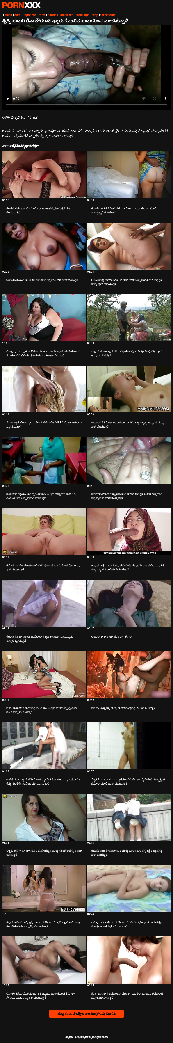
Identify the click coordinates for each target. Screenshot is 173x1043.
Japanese (29, 15)
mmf (42, 15)
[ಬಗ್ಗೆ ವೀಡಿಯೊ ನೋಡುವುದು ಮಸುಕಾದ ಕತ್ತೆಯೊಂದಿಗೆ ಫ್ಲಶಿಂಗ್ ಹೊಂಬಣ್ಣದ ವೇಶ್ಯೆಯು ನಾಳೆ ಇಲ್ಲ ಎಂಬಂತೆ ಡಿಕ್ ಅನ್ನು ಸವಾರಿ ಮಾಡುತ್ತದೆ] (44, 460)
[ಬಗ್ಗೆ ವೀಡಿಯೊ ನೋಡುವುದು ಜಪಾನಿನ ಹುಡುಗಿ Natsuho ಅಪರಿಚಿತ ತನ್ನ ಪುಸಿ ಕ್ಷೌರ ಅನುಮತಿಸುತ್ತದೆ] (44, 246)
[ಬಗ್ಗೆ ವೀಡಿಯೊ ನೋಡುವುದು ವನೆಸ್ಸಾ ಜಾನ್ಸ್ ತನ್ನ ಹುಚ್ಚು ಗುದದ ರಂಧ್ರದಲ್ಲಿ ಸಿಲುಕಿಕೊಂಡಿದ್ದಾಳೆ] (129, 674)
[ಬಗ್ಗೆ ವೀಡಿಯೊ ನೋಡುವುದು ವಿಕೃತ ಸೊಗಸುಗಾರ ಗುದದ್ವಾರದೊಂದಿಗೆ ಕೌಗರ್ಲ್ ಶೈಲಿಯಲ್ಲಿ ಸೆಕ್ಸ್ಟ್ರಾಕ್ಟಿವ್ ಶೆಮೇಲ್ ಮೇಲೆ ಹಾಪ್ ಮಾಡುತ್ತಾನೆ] (129, 745)
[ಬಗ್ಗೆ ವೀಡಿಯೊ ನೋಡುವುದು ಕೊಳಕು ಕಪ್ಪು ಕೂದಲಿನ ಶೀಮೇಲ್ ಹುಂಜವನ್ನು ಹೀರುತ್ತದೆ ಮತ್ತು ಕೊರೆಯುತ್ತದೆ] (44, 175)
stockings (82, 15)
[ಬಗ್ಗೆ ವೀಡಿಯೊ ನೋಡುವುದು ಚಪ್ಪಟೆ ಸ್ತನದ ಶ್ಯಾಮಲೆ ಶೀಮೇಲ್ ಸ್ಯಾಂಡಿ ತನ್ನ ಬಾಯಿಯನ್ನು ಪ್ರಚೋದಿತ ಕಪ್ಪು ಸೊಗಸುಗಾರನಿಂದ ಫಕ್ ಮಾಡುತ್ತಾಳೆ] (44, 745)
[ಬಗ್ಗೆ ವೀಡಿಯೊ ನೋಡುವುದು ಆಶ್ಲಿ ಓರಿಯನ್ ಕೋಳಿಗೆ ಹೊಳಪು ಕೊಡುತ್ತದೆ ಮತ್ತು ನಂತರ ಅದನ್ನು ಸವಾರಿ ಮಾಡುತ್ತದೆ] (44, 817)
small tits (66, 15)
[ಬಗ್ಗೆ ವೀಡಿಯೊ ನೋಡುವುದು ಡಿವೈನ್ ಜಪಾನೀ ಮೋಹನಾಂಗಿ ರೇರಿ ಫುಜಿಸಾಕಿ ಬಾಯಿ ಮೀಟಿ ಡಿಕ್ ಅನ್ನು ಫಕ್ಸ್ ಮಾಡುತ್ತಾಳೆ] (44, 531)
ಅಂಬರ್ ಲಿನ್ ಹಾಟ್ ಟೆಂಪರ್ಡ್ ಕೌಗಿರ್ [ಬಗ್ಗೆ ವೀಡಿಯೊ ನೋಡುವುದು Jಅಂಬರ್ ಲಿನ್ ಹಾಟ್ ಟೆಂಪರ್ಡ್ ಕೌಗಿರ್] (111, 636)
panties (53, 15)
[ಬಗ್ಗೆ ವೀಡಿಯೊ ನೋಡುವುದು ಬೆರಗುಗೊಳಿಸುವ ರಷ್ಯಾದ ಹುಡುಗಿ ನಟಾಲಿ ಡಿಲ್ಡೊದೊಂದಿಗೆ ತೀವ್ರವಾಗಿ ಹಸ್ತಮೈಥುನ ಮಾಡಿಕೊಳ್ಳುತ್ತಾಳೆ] (129, 460)
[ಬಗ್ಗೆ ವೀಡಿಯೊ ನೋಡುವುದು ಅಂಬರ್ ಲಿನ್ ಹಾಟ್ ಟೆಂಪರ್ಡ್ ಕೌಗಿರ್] (129, 603)
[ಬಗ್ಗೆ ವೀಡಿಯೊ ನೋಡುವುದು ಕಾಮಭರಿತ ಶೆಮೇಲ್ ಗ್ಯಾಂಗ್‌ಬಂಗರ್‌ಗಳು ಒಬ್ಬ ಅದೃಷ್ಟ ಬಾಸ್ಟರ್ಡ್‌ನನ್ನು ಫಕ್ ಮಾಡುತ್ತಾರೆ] (129, 389)
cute (17, 15)
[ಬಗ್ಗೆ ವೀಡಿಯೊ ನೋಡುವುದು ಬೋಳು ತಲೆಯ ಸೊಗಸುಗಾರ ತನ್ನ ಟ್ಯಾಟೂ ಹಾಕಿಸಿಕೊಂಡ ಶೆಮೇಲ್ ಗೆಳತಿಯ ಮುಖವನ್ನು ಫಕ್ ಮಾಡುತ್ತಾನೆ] (44, 960)
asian (8, 15)
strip (95, 15)
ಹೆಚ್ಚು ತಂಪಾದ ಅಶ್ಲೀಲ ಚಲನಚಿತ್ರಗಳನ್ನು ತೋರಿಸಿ (86, 1014)
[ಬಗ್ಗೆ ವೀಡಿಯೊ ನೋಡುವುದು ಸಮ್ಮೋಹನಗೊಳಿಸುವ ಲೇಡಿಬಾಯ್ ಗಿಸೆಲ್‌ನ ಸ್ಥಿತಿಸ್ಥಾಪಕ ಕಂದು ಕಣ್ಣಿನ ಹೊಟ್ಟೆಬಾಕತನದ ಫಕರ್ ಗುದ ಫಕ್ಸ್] (129, 888)
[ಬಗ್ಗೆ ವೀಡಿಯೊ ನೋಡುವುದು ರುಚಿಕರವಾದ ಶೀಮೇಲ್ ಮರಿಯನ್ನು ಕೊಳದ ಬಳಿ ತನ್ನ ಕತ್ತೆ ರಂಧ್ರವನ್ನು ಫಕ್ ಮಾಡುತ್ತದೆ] (129, 817)
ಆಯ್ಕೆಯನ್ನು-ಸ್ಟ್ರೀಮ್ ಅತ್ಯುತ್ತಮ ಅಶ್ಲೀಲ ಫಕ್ (21, 5)
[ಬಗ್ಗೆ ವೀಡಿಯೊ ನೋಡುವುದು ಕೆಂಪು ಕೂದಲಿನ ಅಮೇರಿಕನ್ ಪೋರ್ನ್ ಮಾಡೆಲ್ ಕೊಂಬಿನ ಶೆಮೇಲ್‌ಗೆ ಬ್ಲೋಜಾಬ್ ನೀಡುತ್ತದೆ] (129, 960)
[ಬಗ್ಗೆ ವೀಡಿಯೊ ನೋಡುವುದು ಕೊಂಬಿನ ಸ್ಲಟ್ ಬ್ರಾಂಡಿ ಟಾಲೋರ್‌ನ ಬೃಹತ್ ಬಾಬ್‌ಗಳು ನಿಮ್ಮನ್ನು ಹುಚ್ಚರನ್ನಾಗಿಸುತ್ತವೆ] (44, 603)
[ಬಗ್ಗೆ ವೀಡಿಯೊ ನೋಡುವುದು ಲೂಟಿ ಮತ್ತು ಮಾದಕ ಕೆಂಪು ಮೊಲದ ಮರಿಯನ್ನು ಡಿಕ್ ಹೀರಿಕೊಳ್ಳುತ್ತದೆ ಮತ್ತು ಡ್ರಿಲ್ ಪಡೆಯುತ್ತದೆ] (129, 246)
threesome (108, 15)
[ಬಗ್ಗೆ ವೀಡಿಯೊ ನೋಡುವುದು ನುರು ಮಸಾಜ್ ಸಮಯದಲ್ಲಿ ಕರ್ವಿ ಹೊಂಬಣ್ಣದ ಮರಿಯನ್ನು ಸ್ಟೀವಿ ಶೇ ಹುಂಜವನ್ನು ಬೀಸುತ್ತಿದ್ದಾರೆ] (44, 674)
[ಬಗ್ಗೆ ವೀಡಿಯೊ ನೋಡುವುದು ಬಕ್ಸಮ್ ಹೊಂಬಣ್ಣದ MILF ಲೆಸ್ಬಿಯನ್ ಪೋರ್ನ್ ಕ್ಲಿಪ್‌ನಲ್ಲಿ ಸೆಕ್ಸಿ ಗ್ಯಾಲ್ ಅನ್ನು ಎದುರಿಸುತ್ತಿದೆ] (129, 317)
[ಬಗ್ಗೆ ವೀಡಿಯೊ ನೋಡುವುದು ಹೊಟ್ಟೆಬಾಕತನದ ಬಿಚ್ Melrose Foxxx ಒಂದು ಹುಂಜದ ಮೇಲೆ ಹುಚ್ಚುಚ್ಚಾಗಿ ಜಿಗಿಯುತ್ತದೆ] (129, 175)
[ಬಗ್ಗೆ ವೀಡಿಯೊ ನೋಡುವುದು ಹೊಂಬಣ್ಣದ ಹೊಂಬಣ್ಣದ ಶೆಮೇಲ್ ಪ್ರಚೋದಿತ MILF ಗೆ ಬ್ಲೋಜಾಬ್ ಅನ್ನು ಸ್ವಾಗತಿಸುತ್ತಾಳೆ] (44, 389)
